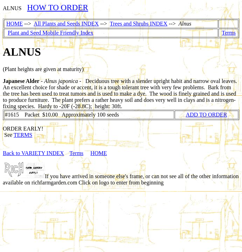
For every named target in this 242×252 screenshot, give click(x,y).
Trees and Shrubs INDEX (138, 24)
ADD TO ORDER (206, 115)
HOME (14, 24)
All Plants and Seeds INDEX (66, 24)
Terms (229, 33)
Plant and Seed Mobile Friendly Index (50, 33)
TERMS (23, 135)
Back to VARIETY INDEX (33, 153)
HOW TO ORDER (57, 7)
